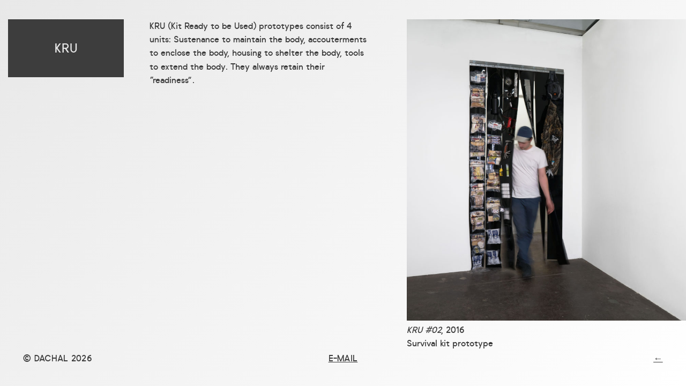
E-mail (343, 358)
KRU (66, 48)
